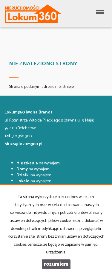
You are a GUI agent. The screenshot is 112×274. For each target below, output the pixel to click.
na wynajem (38, 163)
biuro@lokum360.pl (23, 144)
